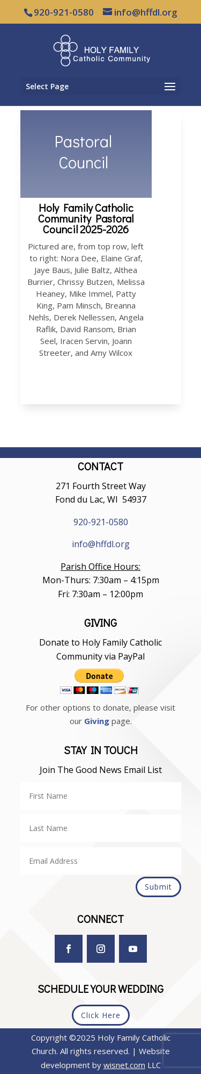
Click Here (101, 1015)
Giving (96, 720)
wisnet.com (124, 1064)
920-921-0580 (100, 522)
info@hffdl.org (101, 544)
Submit (158, 887)
